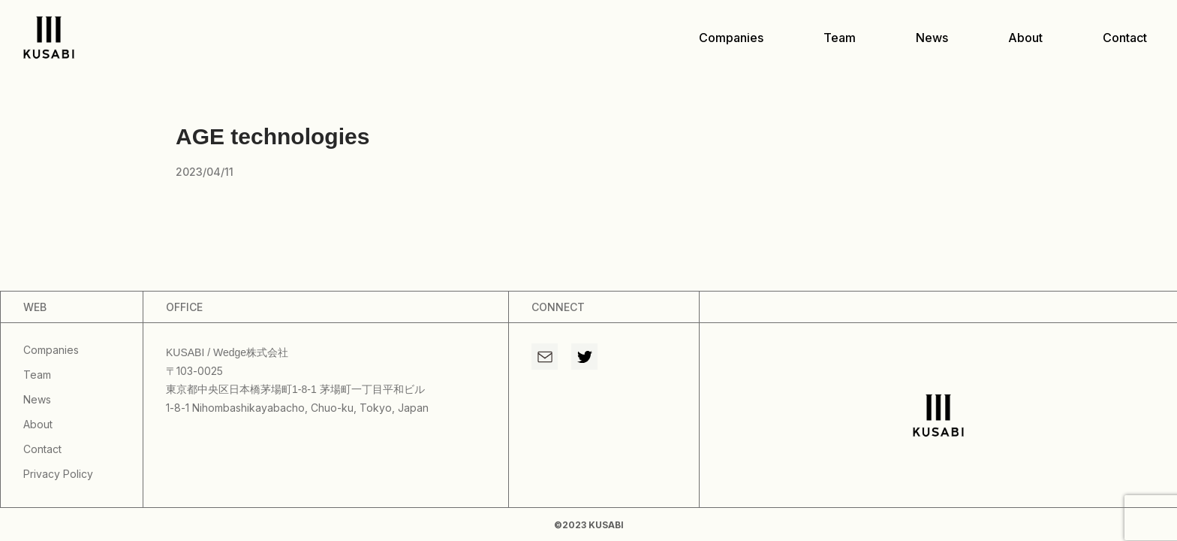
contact (1125, 37)
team (839, 37)
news (932, 37)
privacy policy (58, 473)
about (1025, 37)
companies (731, 37)
